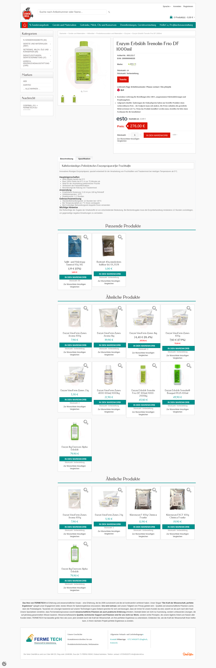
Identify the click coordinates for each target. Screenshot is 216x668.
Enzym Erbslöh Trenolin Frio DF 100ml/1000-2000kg (143, 393)
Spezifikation (84, 159)
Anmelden (177, 6)
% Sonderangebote (39, 25)
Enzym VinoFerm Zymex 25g (75, 390)
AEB (25, 81)
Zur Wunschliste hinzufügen (128, 139)
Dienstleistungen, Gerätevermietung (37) (34, 56)
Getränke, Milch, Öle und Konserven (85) (36, 51)
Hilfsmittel (90, 33)
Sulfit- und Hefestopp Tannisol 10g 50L (74, 263)
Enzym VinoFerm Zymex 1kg (143, 333)
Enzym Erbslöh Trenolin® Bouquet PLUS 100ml (177, 391)
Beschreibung (66, 159)
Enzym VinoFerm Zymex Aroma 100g (75, 334)
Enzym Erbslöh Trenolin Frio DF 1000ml (147, 33)
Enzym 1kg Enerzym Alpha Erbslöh (75, 448)
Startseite (62, 33)
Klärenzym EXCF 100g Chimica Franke (177, 516)
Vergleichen (122, 141)
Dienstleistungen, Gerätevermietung (138, 25)
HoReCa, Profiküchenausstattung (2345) (36, 63)
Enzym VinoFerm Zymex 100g (177, 334)
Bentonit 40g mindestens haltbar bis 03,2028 (109, 263)
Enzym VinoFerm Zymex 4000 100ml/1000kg (109, 391)
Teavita (122, 79)
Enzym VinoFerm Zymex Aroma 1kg (109, 334)
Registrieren (188, 6)
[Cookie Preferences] (4, 664)
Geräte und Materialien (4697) (35, 45)
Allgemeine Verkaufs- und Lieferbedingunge (126, 634)
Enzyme (127, 33)
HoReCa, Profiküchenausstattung (176, 25)
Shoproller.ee (188, 653)
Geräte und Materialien (64, 25)
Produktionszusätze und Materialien (109, 33)
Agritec (27, 85)
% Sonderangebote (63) (35, 40)
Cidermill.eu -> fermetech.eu (36, 107)
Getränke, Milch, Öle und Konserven (98, 25)
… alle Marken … (31, 89)
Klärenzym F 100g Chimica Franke (143, 516)
